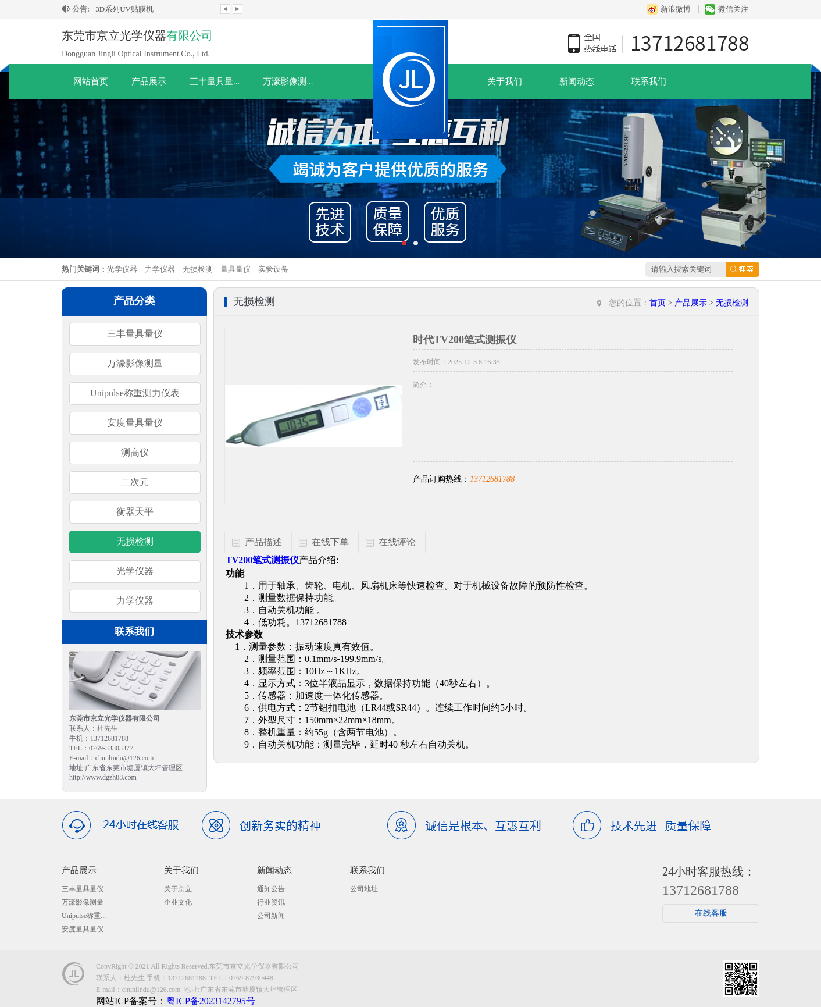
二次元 (135, 482)
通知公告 (271, 889)
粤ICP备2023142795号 (210, 1001)
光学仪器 (122, 269)
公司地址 (364, 889)
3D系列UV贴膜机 (124, 9)
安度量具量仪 (135, 423)
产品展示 (148, 81)
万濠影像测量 (135, 363)
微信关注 (733, 9)
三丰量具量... (215, 81)
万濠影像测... (288, 81)
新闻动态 (576, 81)
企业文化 (178, 902)
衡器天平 (135, 512)
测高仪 (135, 452)
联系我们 (648, 81)
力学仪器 (160, 269)
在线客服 (711, 913)
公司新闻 (271, 916)
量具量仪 (235, 269)
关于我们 (504, 81)
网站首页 (90, 81)
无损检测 (198, 269)
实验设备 (273, 269)
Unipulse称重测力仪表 (135, 393)
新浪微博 (676, 9)
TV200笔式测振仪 (262, 560)
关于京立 (178, 889)
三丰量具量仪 (135, 334)
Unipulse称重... (84, 916)
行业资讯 (271, 902)
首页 (657, 302)
